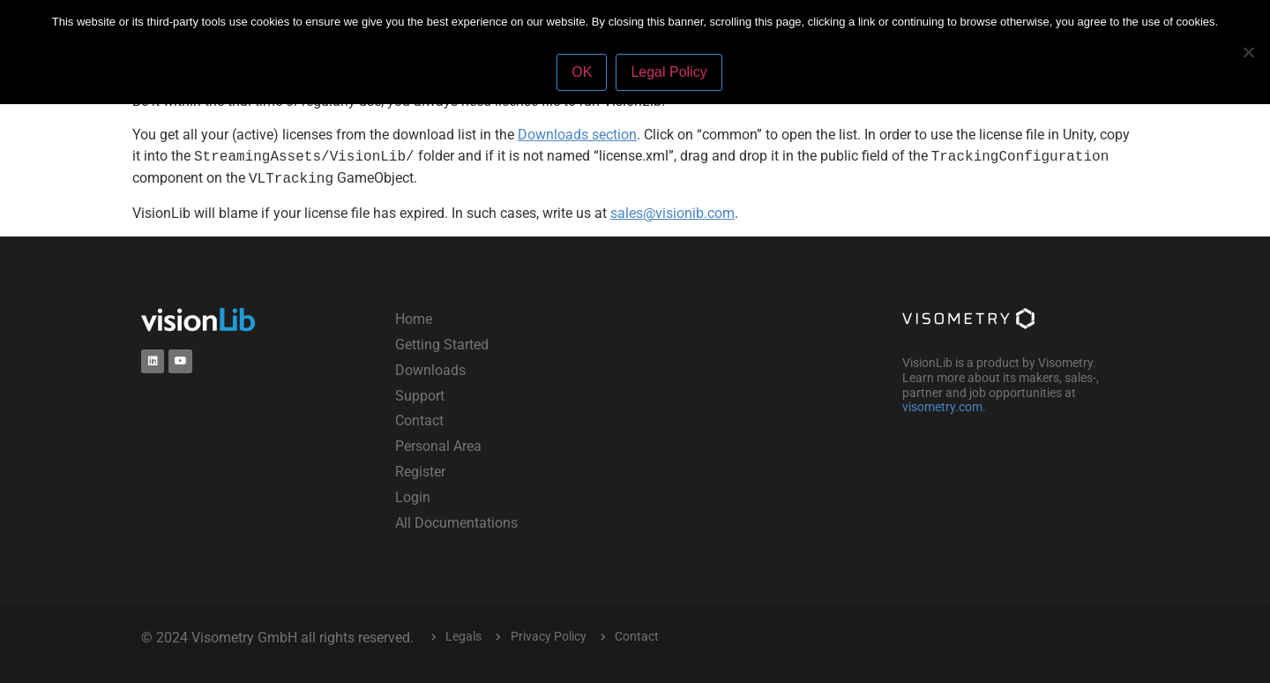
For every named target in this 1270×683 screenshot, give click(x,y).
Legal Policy (668, 71)
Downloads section (577, 134)
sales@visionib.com (672, 213)
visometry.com (942, 407)
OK (582, 71)
